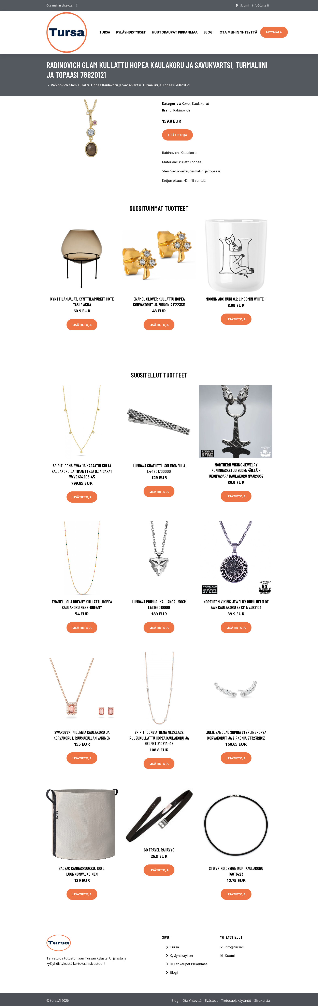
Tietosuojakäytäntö (236, 998)
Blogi (209, 31)
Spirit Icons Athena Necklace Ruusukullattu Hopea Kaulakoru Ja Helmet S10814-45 (159, 735)
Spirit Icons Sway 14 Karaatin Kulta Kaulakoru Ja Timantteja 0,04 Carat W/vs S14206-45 (82, 469)
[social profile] (77, 5)
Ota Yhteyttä (192, 998)
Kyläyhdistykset (131, 31)
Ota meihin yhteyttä (238, 31)
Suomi (243, 5)
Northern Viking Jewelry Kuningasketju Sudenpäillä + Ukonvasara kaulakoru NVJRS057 (236, 468)
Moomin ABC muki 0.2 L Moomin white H (236, 296)
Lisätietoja (177, 133)
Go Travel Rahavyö (159, 847)
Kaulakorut (200, 101)
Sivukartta (262, 998)
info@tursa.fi (260, 5)
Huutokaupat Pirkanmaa (175, 31)
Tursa (104, 31)
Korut (186, 101)
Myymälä (274, 31)
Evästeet (211, 998)
